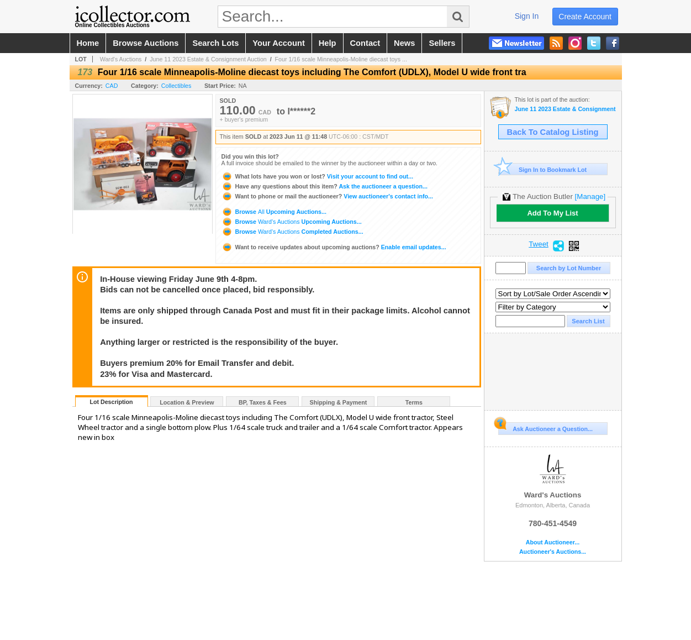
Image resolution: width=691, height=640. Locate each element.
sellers (442, 43)
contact (365, 43)
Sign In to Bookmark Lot (542, 169)
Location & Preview (187, 402)
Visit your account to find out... (317, 176)
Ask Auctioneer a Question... (545, 427)
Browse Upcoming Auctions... (273, 211)
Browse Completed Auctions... (292, 231)
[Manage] (590, 196)
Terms (414, 402)
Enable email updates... (333, 247)
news (404, 43)
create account (584, 16)
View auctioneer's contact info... (327, 196)
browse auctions (145, 43)
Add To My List (552, 213)
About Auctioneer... (552, 542)
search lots (215, 43)
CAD (112, 85)
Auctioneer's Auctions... (552, 552)
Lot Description (111, 401)
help (327, 43)
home (88, 43)
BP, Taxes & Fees (263, 402)
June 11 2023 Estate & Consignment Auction (208, 59)
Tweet (538, 244)
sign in (527, 16)
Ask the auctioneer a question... (324, 186)
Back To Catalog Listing (553, 132)
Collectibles (176, 85)
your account (278, 43)
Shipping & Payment (338, 402)
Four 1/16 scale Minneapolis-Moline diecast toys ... (341, 59)
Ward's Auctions (121, 59)
